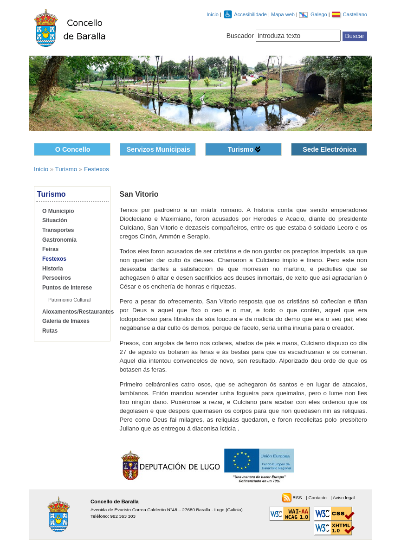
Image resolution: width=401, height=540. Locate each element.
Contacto (318, 497)
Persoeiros (56, 278)
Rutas (50, 331)
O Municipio (58, 211)
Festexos (96, 169)
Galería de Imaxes (66, 321)
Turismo (241, 149)
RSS (297, 497)
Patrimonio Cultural (69, 299)
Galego (319, 14)
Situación (54, 220)
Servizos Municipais (158, 149)
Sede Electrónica (329, 149)
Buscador (240, 35)
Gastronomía (59, 240)
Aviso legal (344, 497)
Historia (52, 268)
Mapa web (283, 14)
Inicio (213, 14)
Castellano (355, 14)
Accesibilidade (251, 14)
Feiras (50, 249)
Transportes (58, 230)
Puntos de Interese (67, 287)
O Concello (73, 149)
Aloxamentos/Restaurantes (78, 312)
